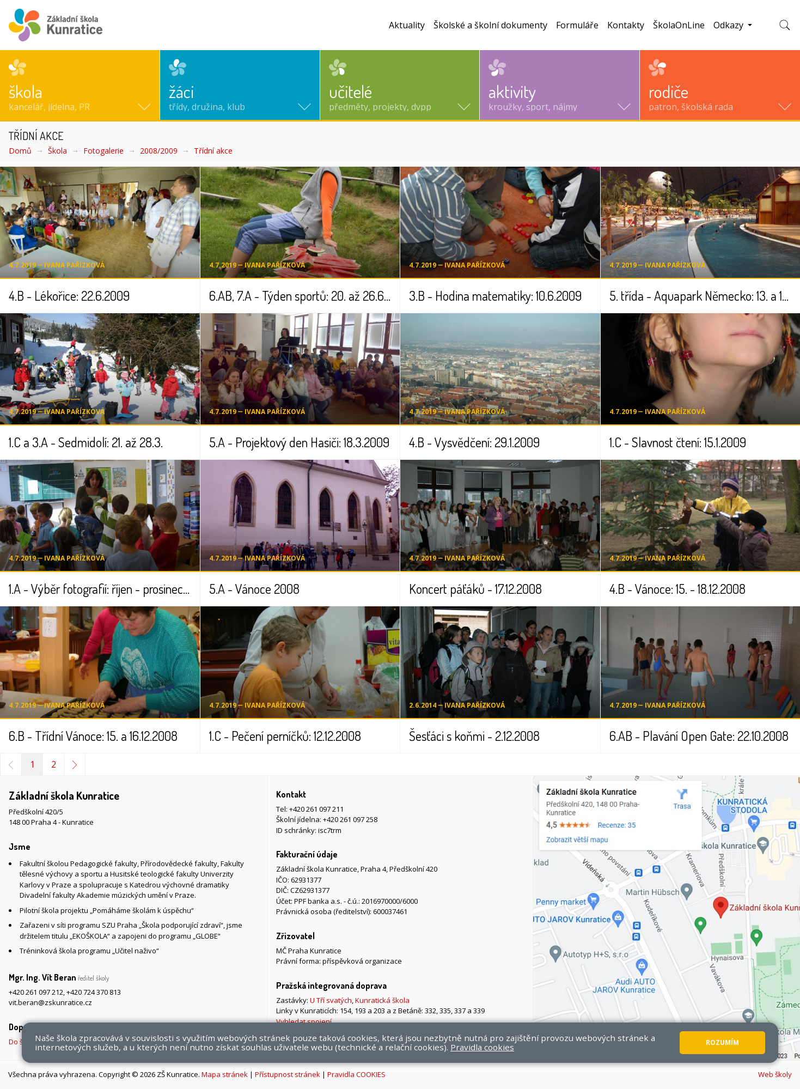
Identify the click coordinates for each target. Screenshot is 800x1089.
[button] (80, 85)
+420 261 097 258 (350, 819)
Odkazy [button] (729, 25)
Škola (57, 150)
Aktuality (407, 25)
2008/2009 (159, 150)
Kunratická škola (382, 1000)
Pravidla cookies (482, 1047)
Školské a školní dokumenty (490, 25)
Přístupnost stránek (287, 1074)
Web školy (775, 1074)
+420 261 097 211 (316, 809)
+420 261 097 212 (36, 992)
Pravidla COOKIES (356, 1074)
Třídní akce (213, 150)
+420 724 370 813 (93, 992)
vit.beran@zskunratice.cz (50, 1002)
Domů (20, 150)
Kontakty (625, 25)
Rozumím (722, 1042)
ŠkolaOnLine (679, 25)
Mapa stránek (224, 1074)
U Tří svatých (331, 1000)
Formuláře (577, 25)
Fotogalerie (103, 150)
